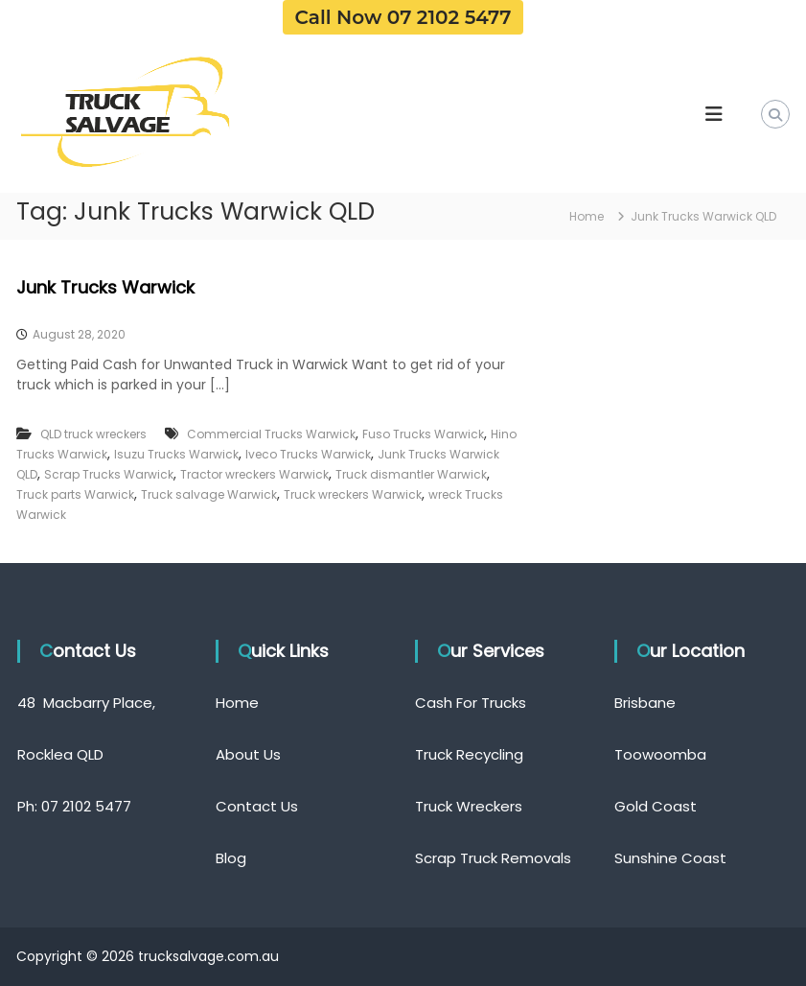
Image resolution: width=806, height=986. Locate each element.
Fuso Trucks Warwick (423, 434)
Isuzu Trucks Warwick (176, 454)
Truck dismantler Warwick (411, 474)
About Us (248, 754)
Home (237, 703)
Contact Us (257, 806)
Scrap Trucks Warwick (108, 474)
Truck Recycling (469, 754)
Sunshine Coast (670, 858)
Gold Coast (655, 806)
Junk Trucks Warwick (105, 287)
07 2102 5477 (86, 806)
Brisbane (645, 703)
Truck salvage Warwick (209, 494)
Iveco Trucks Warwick (308, 454)
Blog (231, 858)
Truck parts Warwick (75, 494)
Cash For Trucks (470, 703)
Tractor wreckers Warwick (254, 474)
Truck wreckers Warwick (353, 494)
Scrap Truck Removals (493, 858)
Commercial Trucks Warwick (271, 434)
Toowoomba (660, 754)
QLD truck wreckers (93, 434)
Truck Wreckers (468, 806)
